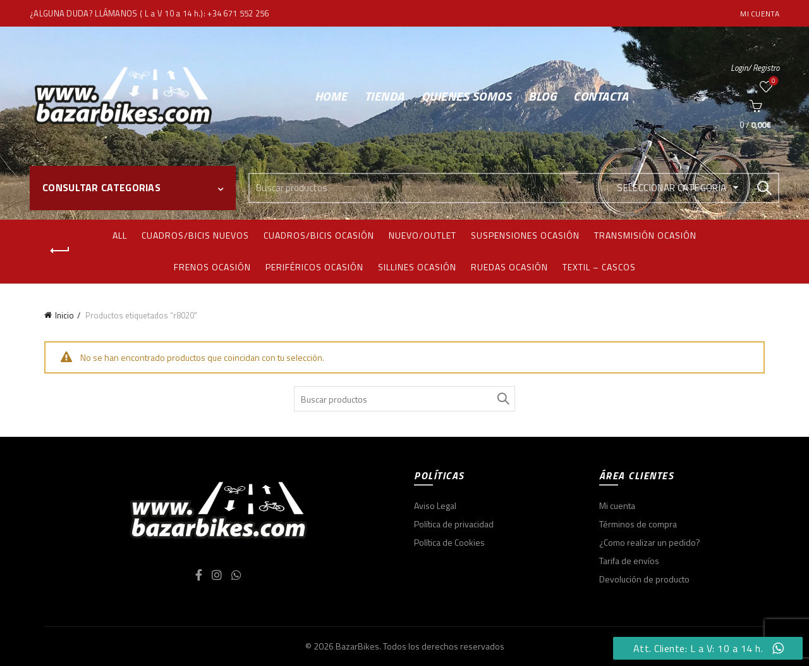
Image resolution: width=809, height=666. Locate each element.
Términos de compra (638, 524)
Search (763, 188)
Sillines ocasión (417, 266)
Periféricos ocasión (314, 266)
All (120, 235)
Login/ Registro (755, 67)
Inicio (64, 315)
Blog (542, 96)
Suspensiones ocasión (525, 235)
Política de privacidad (454, 524)
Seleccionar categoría (671, 187)
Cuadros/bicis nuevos (195, 235)
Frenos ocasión (212, 266)
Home (331, 96)
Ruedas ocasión (509, 266)
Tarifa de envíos (629, 560)
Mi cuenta (759, 14)
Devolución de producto (644, 579)
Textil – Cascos (599, 266)
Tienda (384, 96)
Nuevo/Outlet (422, 235)
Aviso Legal (435, 505)
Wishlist (772, 81)
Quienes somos (467, 96)
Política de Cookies (449, 542)
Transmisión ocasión (645, 235)
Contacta (600, 96)
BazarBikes (357, 646)
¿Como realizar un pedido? (649, 542)
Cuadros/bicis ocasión (319, 235)
